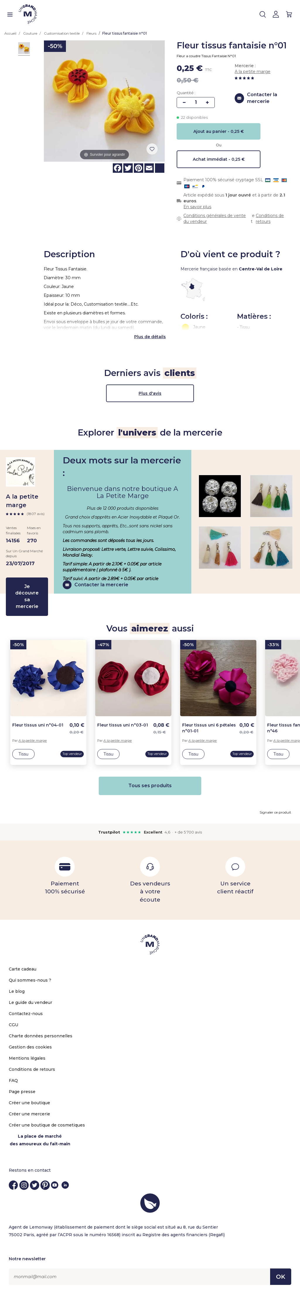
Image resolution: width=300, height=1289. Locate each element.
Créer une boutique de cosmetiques (47, 1120)
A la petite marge (252, 71)
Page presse (22, 1086)
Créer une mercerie (29, 1109)
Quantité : (186, 92)
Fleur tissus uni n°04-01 (37, 720)
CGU (13, 1019)
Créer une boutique (29, 1097)
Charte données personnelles (40, 1031)
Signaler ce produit (275, 807)
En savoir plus (197, 206)
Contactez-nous (26, 1008)
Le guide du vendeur (30, 997)
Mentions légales (27, 1053)
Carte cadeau (22, 964)
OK (280, 1272)
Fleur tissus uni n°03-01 (122, 720)
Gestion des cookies (30, 1042)
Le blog (17, 986)
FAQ (13, 1075)
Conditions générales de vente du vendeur (214, 218)
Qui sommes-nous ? (30, 975)
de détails (155, 332)
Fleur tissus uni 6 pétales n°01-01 (209, 723)
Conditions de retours (270, 218)
